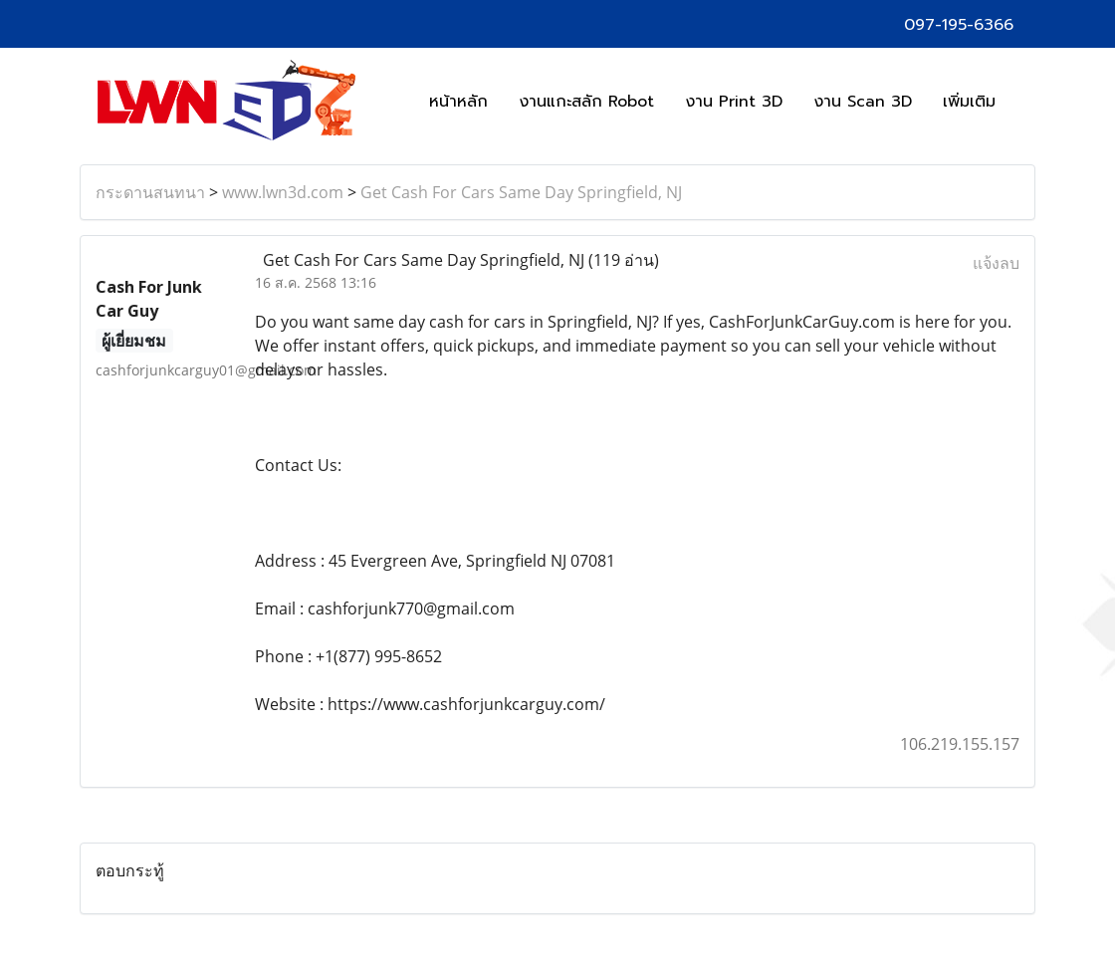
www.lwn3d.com (282, 192)
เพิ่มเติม (969, 102)
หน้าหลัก (458, 102)
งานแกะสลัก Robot (586, 102)
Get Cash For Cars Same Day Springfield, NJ (521, 192)
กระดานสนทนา (150, 192)
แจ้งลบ (996, 263)
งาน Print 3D (733, 102)
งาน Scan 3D (862, 102)
